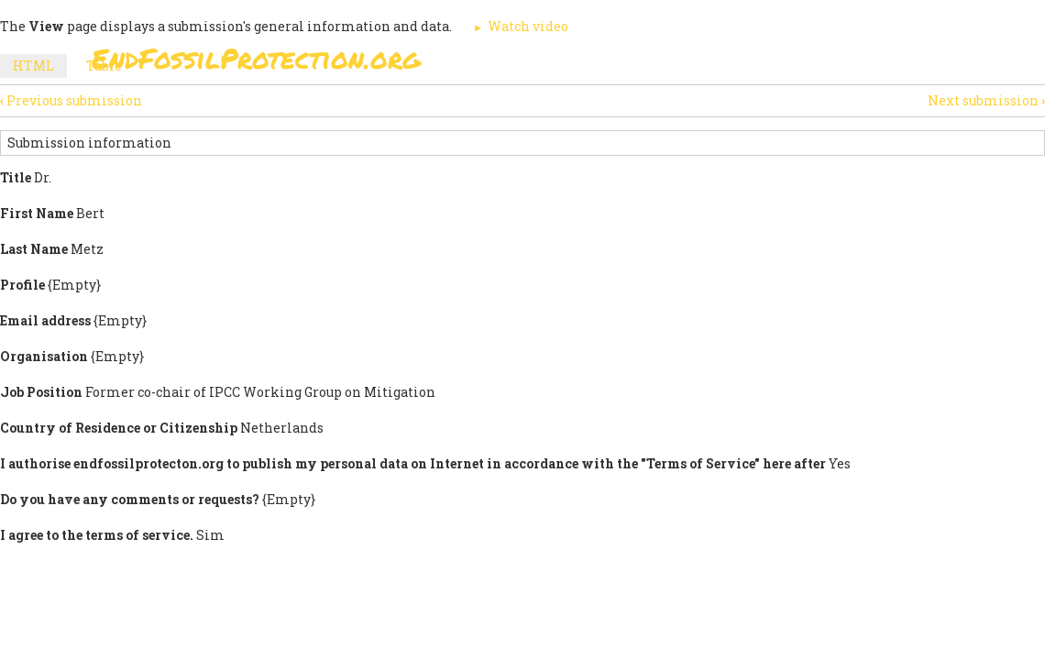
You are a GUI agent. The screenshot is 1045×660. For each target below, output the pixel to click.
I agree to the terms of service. (96, 535)
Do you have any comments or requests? (129, 499)
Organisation (44, 356)
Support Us (652, 109)
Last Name (34, 249)
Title (15, 177)
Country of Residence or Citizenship (118, 427)
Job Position (41, 392)
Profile (22, 284)
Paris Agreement (518, 109)
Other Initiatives (855, 109)
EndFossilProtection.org (256, 58)
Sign (411, 109)
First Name (36, 213)
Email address (45, 320)
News (744, 109)
